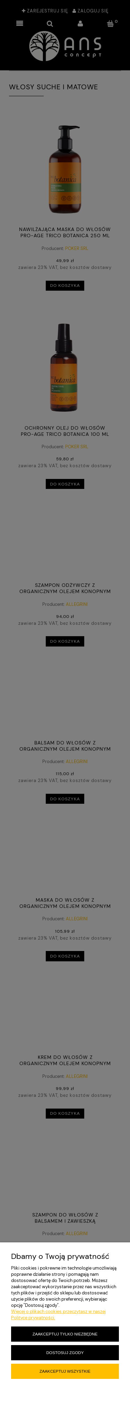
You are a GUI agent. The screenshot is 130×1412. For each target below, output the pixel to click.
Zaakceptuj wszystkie (65, 1371)
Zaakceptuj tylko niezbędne (65, 1334)
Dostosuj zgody (65, 1352)
